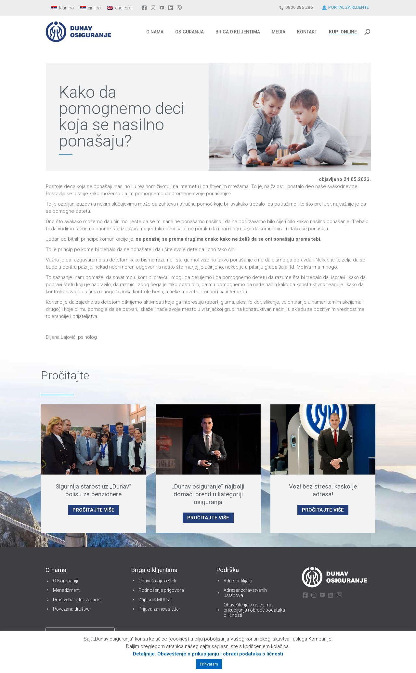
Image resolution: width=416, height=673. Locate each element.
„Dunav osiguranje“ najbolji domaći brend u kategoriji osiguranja (208, 494)
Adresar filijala (238, 580)
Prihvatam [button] (209, 664)
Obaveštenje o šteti (157, 580)
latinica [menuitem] (66, 7)
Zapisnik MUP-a (154, 599)
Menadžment (66, 590)
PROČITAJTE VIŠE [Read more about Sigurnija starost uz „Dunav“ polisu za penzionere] (93, 510)
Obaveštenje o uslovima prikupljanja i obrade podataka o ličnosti (254, 610)
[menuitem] (62, 8)
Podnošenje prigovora (161, 590)
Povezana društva (71, 609)
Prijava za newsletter (159, 609)
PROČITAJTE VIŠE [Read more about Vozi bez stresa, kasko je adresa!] (323, 510)
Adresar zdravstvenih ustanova (245, 593)
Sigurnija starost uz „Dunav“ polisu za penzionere (93, 490)
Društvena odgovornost (77, 599)
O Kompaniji (65, 580)
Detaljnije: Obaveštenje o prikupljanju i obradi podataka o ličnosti (208, 654)
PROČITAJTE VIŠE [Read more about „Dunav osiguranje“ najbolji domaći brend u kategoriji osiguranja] (208, 518)
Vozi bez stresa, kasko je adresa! (323, 490)
